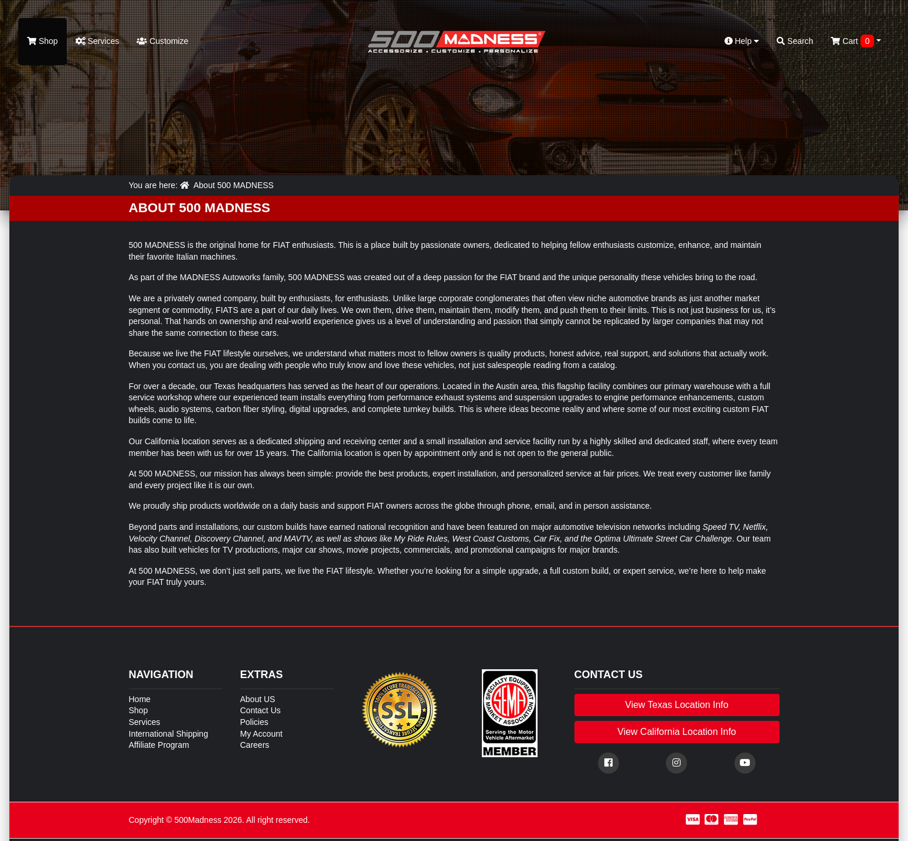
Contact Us (260, 710)
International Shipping (168, 733)
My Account (261, 733)
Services (98, 41)
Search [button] (795, 41)
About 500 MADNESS (233, 185)
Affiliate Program (159, 745)
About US (258, 699)
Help (742, 41)
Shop (42, 41)
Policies (254, 722)
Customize (162, 41)
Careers (255, 745)
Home (140, 699)
